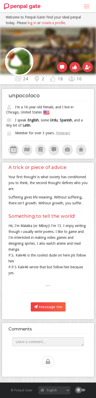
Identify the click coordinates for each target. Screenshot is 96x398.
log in (32, 23)
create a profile (53, 23)
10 (75, 79)
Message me (48, 307)
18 (56, 79)
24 (21, 79)
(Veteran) (63, 133)
